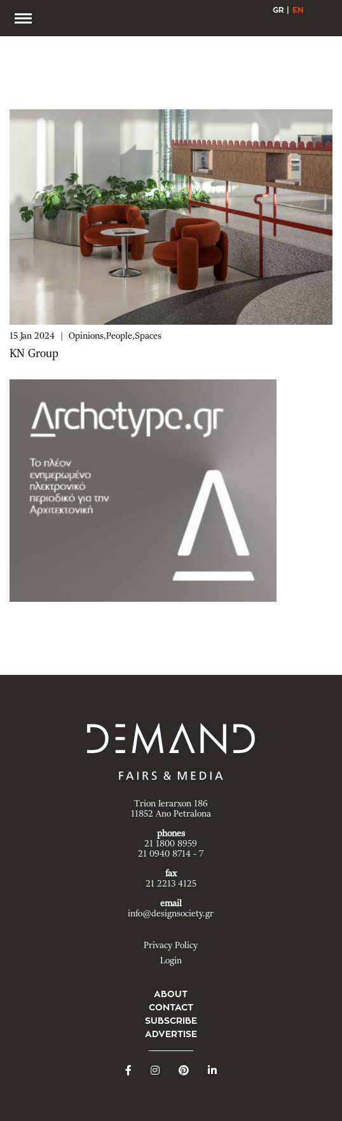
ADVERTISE (171, 1033)
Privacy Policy (171, 946)
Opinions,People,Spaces (115, 336)
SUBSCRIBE (171, 1020)
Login (171, 961)
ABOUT (171, 993)
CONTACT (171, 1007)
